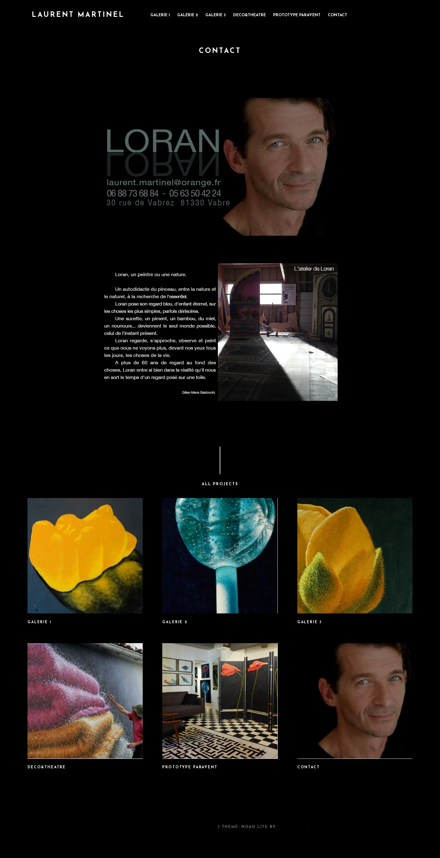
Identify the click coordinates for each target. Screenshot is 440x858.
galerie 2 (187, 15)
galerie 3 (215, 15)
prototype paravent (297, 15)
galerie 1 (160, 15)
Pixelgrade (292, 827)
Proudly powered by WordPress (173, 827)
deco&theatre (249, 15)
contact (337, 15)
